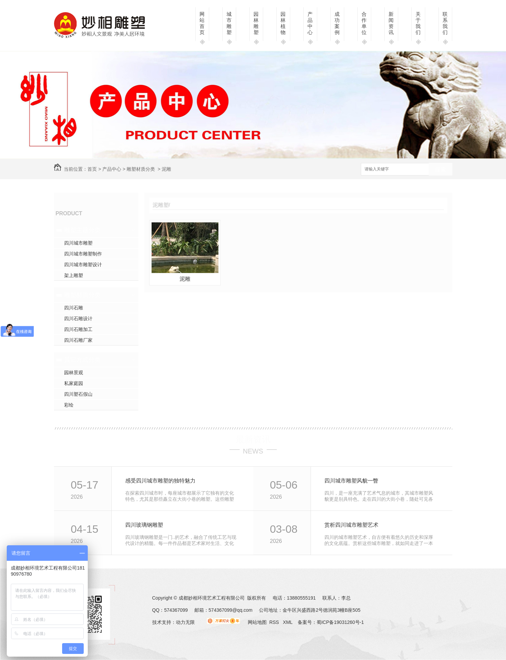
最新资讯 (253, 439)
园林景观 (73, 372)
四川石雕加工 (78, 329)
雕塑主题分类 (82, 230)
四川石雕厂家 (78, 340)
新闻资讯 (391, 23)
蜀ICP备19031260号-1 (340, 622)
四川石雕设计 (78, 318)
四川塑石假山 (78, 394)
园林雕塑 (256, 23)
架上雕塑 (73, 275)
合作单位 (364, 23)
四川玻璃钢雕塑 (144, 525)
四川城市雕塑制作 (83, 253)
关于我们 (418, 23)
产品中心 (310, 23)
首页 (92, 169)
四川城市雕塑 (78, 243)
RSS (275, 622)
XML (288, 622)
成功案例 (337, 23)
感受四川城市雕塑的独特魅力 (160, 481)
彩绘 (69, 405)
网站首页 (202, 23)
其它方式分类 (82, 359)
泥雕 (185, 279)
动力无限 (185, 622)
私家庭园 (73, 383)
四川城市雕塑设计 (83, 264)
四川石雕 (73, 307)
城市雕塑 (229, 23)
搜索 (440, 169)
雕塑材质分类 (141, 169)
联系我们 (445, 23)
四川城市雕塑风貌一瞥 (351, 481)
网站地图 (257, 622)
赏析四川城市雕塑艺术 (351, 525)
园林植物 (283, 23)
